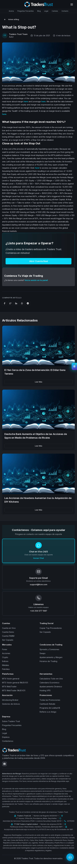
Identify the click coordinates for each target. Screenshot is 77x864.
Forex (4, 649)
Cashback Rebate (47, 704)
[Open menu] (72, 4)
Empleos (6, 737)
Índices (5, 661)
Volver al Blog (11, 19)
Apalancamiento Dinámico (51, 686)
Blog (4, 729)
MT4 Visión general (10, 679)
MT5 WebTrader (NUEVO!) (13, 690)
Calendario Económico (49, 682)
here (26, 101)
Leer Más (38, 382)
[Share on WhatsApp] (22, 303)
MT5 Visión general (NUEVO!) (15, 682)
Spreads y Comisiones (49, 649)
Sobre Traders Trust (11, 721)
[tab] (11, 11)
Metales (5, 665)
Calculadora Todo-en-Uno (51, 679)
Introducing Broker (10, 700)
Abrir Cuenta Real (38, 261)
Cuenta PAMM (8, 636)
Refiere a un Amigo (48, 712)
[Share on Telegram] (27, 303)
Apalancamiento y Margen (51, 657)
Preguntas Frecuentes (11, 725)
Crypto (5, 657)
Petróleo (6, 669)
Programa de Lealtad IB (50, 708)
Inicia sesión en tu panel (36, 280)
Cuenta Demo (8, 632)
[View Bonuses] (74, 366)
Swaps (42, 653)
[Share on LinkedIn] (16, 303)
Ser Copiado (7, 640)
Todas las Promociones (50, 700)
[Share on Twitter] (10, 303)
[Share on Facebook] (4, 303)
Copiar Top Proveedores (51, 628)
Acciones (6, 653)
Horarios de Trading (48, 661)
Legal (4, 733)
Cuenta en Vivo (9, 628)
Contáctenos (7, 741)
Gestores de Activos (11, 704)
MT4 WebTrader (9, 686)
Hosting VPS (45, 690)
